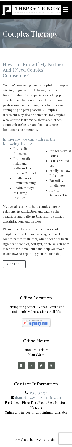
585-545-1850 (38, 393)
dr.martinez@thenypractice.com (38, 397)
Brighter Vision (45, 439)
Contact (14, 264)
